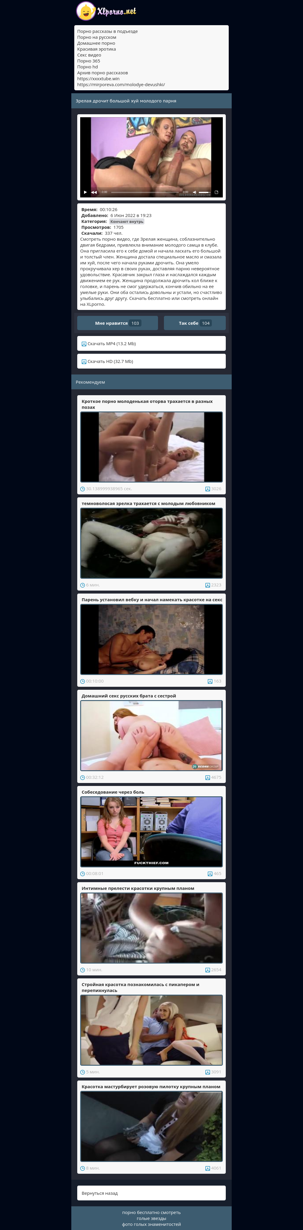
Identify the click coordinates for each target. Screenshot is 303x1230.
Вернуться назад (100, 1193)
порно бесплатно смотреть (151, 1212)
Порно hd (87, 67)
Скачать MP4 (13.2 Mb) (109, 343)
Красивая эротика (96, 49)
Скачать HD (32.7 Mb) (107, 361)
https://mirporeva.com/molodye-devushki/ (121, 84)
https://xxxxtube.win (98, 78)
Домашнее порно (96, 43)
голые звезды (151, 1218)
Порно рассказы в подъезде (107, 31)
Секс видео (89, 55)
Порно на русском (96, 37)
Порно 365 (88, 61)
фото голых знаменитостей (151, 1224)
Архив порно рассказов (102, 72)
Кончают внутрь (126, 221)
